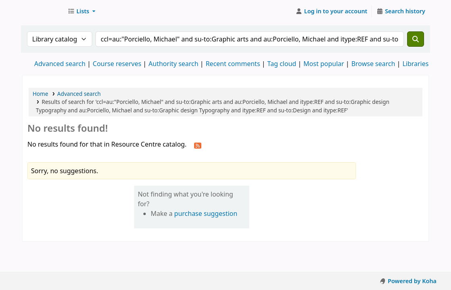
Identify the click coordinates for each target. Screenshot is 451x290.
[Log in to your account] (331, 11)
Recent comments (233, 63)
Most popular (324, 63)
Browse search (373, 63)
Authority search (174, 63)
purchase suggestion (206, 213)
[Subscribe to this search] (197, 145)
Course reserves (117, 63)
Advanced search (59, 63)
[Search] (415, 39)
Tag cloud (281, 63)
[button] (81, 11)
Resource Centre (43, 11)
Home (40, 93)
